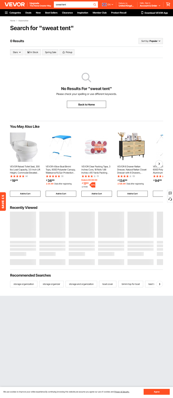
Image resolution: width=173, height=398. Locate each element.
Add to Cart (25, 193)
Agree (157, 392)
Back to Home (86, 104)
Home (12, 21)
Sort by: (145, 41)
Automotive (23, 21)
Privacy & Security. (121, 392)
